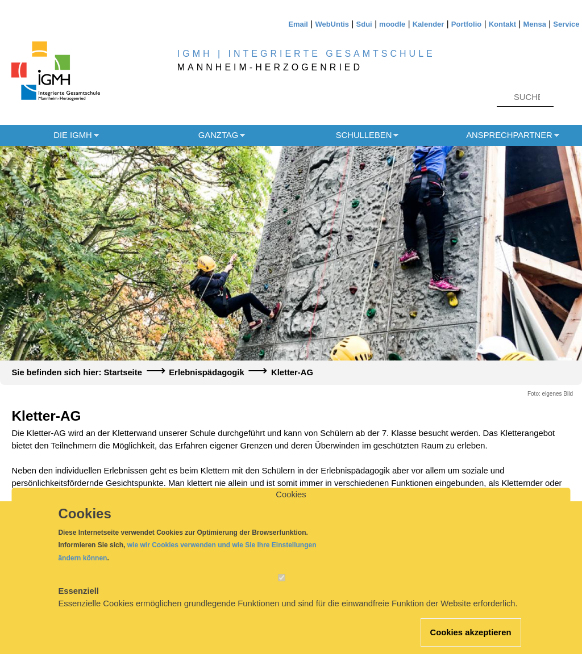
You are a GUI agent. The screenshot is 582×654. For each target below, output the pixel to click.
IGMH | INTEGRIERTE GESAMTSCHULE (306, 53)
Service (566, 24)
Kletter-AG (292, 372)
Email (298, 24)
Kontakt (502, 24)
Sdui (364, 24)
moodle (392, 24)
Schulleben (364, 135)
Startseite (122, 372)
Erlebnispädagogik (206, 372)
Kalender (428, 24)
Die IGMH (72, 135)
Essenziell (78, 603)
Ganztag (218, 135)
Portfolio (466, 24)
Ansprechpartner (509, 135)
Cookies (291, 507)
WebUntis (332, 24)
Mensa (534, 24)
